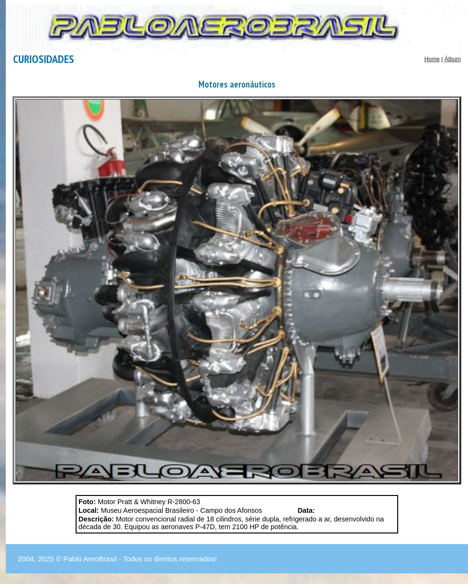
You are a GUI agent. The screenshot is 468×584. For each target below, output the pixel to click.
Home (432, 59)
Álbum (452, 59)
